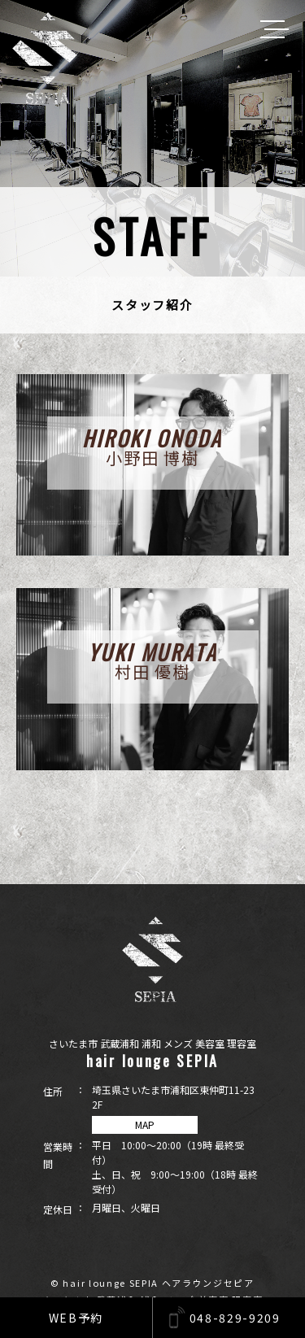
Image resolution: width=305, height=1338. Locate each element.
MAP (145, 1124)
